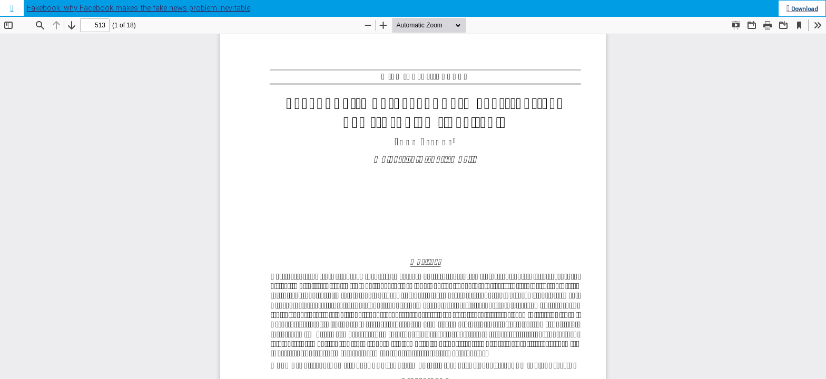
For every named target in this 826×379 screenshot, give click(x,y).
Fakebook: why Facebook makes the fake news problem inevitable (138, 8)
